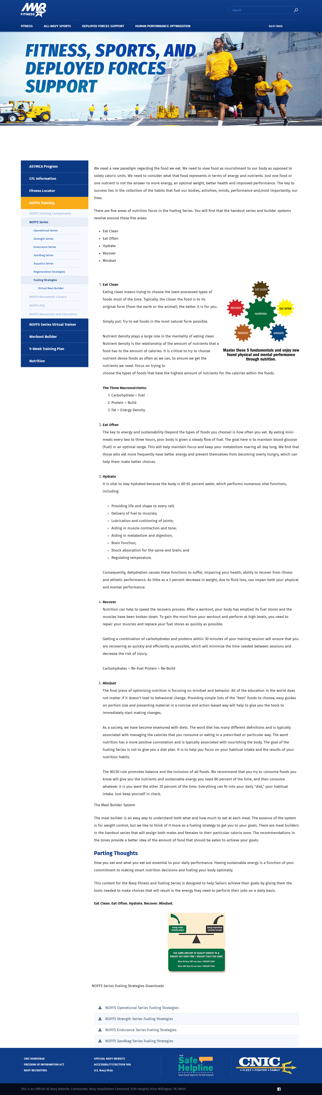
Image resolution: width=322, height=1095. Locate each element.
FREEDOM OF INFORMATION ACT (44, 1064)
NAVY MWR (275, 26)
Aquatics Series (43, 263)
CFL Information (42, 178)
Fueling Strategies (45, 280)
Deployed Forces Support (103, 26)
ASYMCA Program (43, 166)
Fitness (27, 26)
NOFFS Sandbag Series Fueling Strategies (139, 1041)
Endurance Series (45, 247)
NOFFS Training (41, 203)
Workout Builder (43, 336)
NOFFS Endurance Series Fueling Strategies (141, 1030)
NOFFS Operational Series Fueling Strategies (142, 1008)
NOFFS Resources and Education (53, 314)
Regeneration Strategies (49, 271)
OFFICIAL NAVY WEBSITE (109, 1058)
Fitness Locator (42, 190)
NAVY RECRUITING (35, 1070)
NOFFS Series (38, 222)
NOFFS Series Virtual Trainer (52, 324)
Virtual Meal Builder (51, 288)
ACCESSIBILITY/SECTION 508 (112, 1064)
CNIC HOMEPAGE (34, 1058)
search (296, 10)
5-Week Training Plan (46, 349)
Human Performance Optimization (162, 26)
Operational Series (46, 230)
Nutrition (37, 361)
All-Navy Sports (57, 26)
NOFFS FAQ (37, 305)
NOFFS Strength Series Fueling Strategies (139, 1019)
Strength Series (43, 238)
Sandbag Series (43, 255)
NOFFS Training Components (50, 213)
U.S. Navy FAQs (103, 1070)
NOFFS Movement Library (47, 297)
